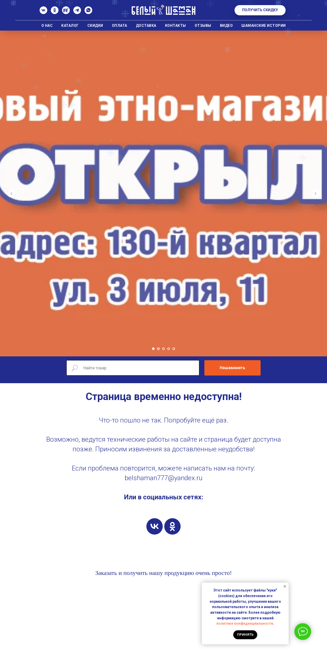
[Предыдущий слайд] (11, 193)
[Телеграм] (77, 12)
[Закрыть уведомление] (284, 586)
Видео (226, 25)
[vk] (154, 526)
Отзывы (203, 25)
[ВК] (43, 12)
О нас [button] (47, 25)
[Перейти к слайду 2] (158, 348)
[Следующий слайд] (315, 193)
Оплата (119, 25)
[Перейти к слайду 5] (173, 348)
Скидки (95, 25)
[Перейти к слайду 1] (153, 348)
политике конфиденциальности (244, 623)
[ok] (172, 526)
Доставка (146, 25)
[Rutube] (66, 12)
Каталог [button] (70, 25)
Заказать (106, 573)
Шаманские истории (263, 25)
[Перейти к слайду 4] (168, 348)
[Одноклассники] (55, 12)
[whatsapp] (88, 12)
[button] (260, 10)
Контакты (175, 25)
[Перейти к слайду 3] (163, 348)
